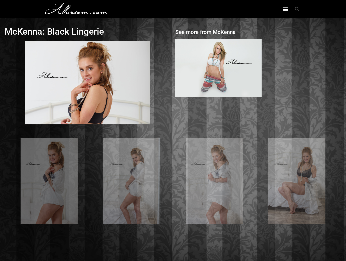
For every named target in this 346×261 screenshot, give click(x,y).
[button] (285, 9)
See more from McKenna (205, 32)
